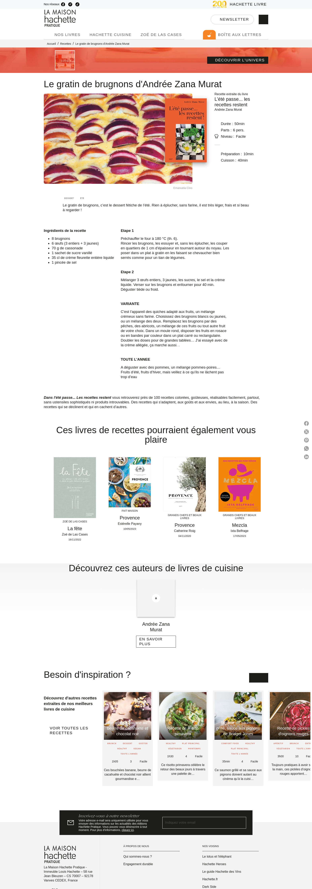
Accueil (51, 43)
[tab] (48, 35)
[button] (232, 19)
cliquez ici (128, 830)
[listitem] (63, 4)
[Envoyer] (241, 822)
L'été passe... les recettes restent (232, 101)
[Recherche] (263, 19)
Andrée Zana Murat (228, 109)
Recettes (65, 43)
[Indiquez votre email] (199, 823)
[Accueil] (60, 18)
